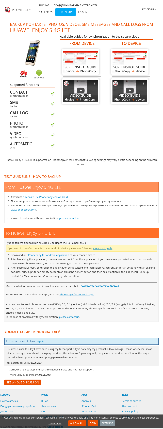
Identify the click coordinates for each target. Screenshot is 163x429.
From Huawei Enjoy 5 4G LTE (80, 62)
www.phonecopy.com (23, 209)
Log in (82, 12)
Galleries (46, 12)
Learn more (54, 423)
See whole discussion (23, 382)
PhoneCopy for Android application (48, 255)
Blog (43, 411)
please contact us (69, 218)
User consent (129, 406)
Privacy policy (130, 411)
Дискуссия (6, 411)
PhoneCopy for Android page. (77, 294)
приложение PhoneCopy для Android (45, 197)
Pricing (44, 5)
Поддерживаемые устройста (75, 5)
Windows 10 (89, 411)
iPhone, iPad (89, 406)
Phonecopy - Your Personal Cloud (18, 10)
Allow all (77, 423)
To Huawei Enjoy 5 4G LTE (130, 62)
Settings (107, 423)
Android (86, 401)
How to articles (9, 401)
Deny (93, 423)
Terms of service (131, 401)
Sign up (66, 12)
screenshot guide (102, 248)
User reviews (48, 406)
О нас (44, 401)
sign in (40, 341)
